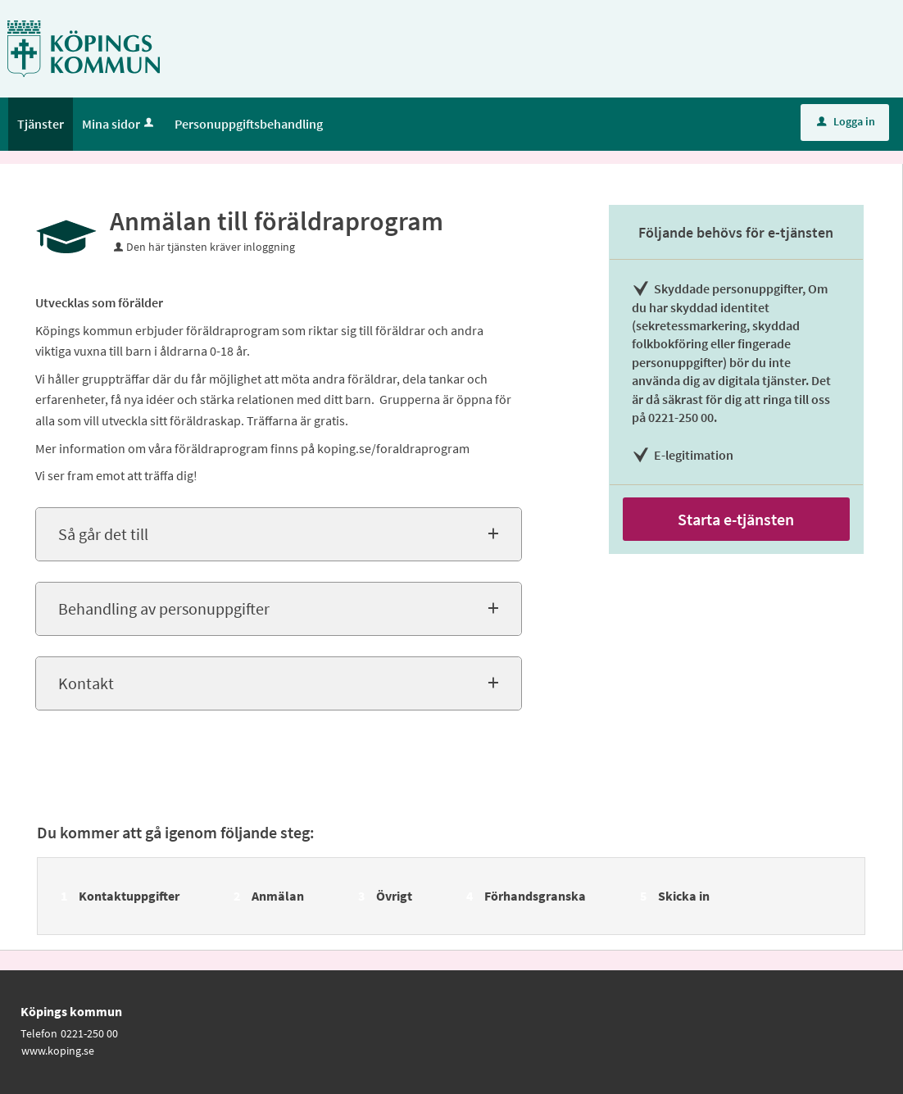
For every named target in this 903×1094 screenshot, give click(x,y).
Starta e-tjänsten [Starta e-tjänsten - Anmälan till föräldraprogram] (736, 519)
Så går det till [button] (103, 534)
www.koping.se (57, 1050)
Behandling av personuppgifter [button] (164, 608)
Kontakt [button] (86, 683)
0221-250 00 (89, 1033)
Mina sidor (119, 124)
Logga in (846, 121)
